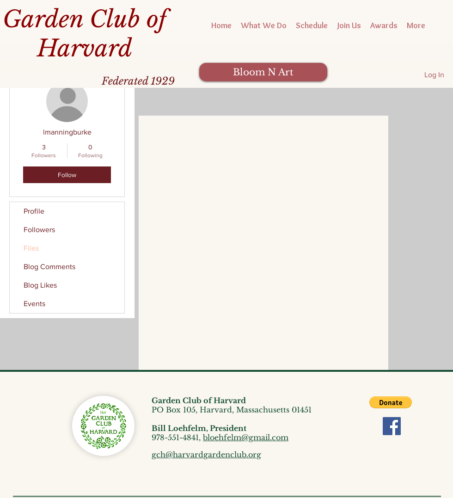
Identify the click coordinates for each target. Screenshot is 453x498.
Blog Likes (40, 285)
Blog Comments (49, 267)
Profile (34, 211)
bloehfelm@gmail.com (245, 437)
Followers (39, 230)
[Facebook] (392, 426)
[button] (390, 402)
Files (31, 248)
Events (34, 303)
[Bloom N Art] (263, 72)
